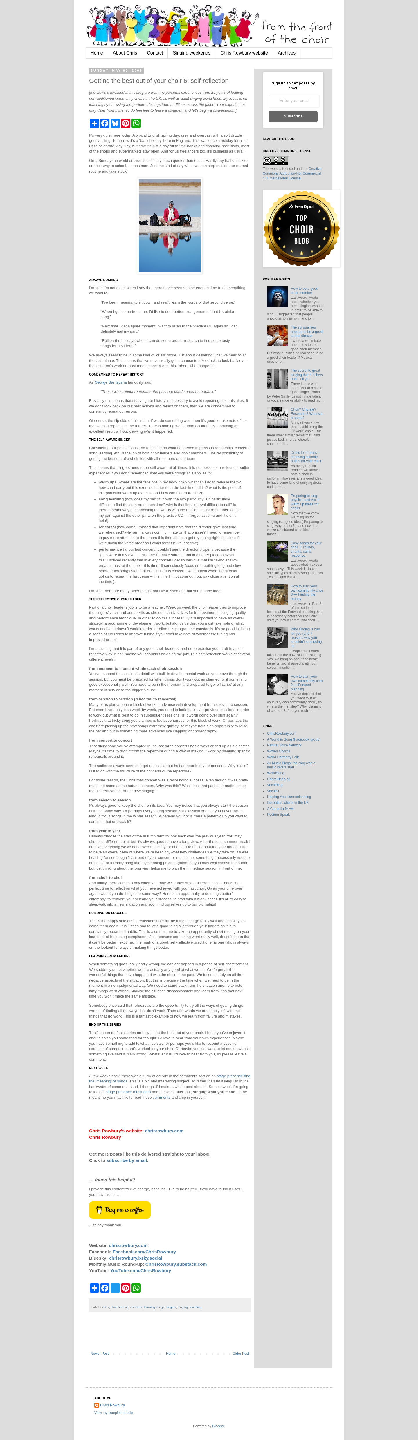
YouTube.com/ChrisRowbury (140, 1270)
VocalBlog (274, 785)
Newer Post (100, 1354)
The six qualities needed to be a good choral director (307, 331)
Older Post (241, 1354)
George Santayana (111, 382)
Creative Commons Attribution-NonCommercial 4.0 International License (292, 174)
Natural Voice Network (284, 745)
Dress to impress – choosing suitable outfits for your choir (306, 457)
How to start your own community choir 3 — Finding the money (307, 592)
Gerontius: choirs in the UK (288, 803)
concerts (136, 1307)
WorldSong (275, 773)
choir (105, 1307)
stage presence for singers (128, 1092)
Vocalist (273, 791)
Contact (155, 52)
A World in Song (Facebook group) (293, 739)
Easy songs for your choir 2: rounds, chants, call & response (306, 549)
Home (97, 52)
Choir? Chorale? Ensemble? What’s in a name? (307, 413)
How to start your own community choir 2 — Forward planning (307, 682)
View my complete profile (113, 1413)
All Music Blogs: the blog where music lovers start (291, 765)
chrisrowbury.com (164, 1130)
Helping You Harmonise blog (289, 797)
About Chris (125, 52)
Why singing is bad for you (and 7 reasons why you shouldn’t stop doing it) (306, 637)
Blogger (218, 1426)
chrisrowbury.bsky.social (135, 1258)
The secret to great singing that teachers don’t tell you (307, 375)
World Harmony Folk (283, 757)
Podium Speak (278, 815)
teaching (195, 1307)
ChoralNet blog (278, 779)
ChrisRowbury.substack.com (176, 1264)
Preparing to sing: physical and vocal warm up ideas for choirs (305, 502)
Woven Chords (278, 751)
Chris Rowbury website (244, 52)
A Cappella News (280, 809)
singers (171, 1307)
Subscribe (293, 116)
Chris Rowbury (112, 1405)
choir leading (120, 1307)
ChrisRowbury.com (281, 734)
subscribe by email (127, 1160)
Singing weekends (191, 52)
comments (161, 1097)
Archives (287, 52)
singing (183, 1307)
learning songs (154, 1307)
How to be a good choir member (304, 290)
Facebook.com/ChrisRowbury (144, 1251)
